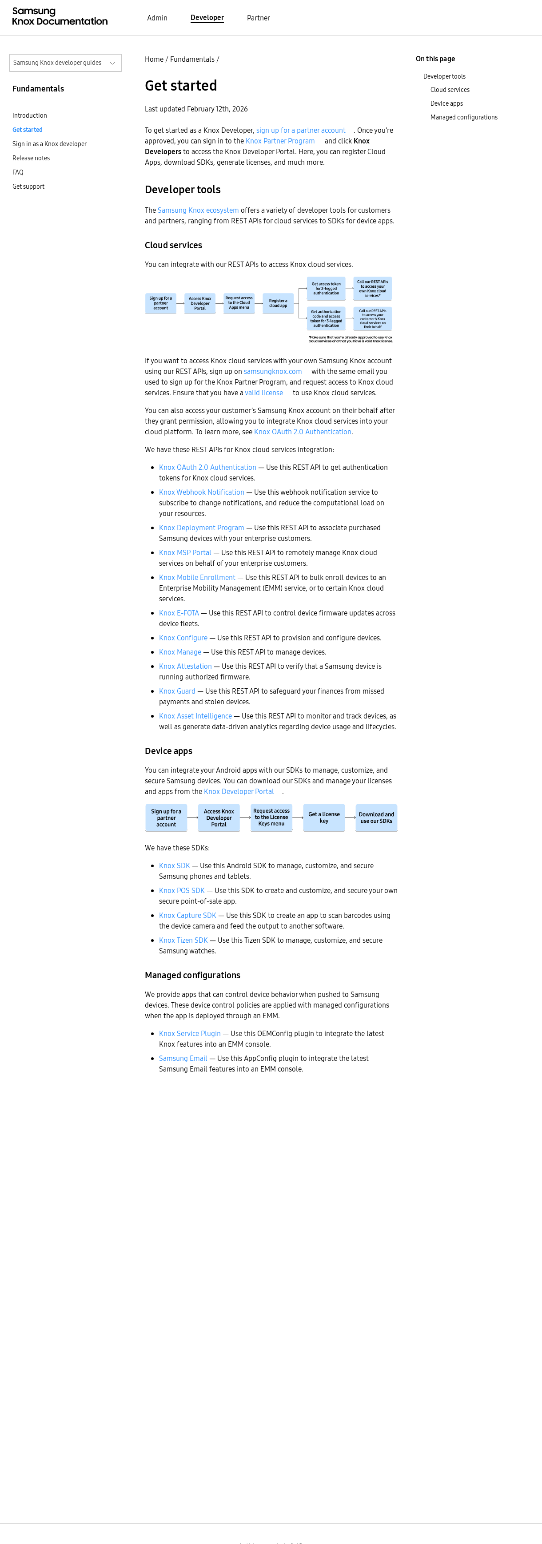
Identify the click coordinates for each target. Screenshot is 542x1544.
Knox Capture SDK (187, 915)
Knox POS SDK (182, 890)
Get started (27, 129)
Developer (207, 17)
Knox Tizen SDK (183, 940)
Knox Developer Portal (239, 791)
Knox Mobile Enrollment (197, 577)
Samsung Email (183, 1058)
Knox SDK (174, 865)
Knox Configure (183, 638)
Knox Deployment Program (201, 527)
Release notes (31, 158)
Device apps (446, 103)
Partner (258, 18)
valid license (264, 392)
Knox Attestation (185, 666)
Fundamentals (192, 59)
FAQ (18, 172)
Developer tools (444, 76)
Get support (28, 186)
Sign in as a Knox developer (49, 143)
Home (154, 59)
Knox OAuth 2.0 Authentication (302, 432)
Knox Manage (180, 652)
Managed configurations (464, 117)
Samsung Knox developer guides (57, 62)
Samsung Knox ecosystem (198, 210)
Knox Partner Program (280, 141)
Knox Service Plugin (190, 1033)
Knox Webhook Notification (201, 492)
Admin (157, 18)
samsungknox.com (273, 371)
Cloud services (450, 89)
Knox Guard (177, 691)
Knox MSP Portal (185, 552)
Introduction (29, 115)
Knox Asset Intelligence (195, 716)
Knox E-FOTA (179, 613)
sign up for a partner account (301, 130)
